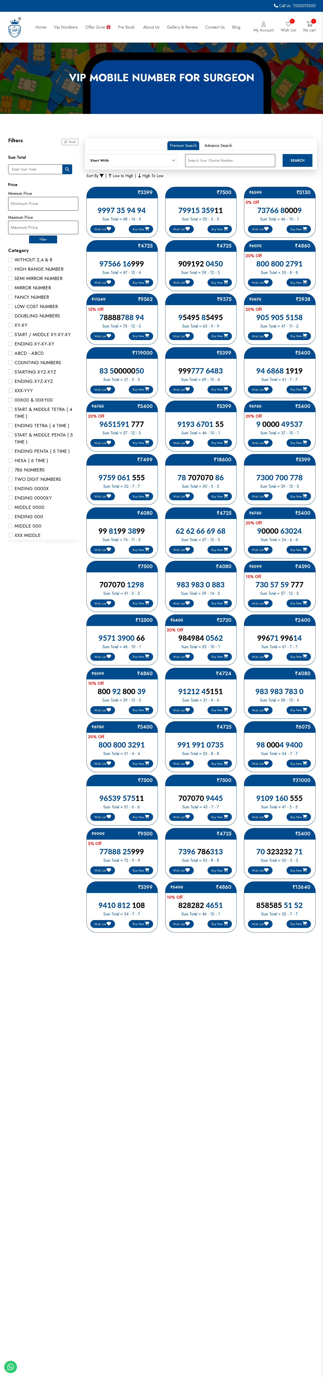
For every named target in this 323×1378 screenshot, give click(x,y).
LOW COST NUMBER (36, 306)
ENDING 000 (29, 516)
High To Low (150, 176)
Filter (43, 239)
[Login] (264, 27)
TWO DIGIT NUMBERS (38, 479)
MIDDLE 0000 (29, 507)
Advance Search (218, 145)
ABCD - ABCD (29, 353)
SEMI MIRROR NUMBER (39, 278)
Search (298, 160)
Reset (70, 142)
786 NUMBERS (30, 470)
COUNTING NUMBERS (38, 362)
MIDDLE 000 (28, 526)
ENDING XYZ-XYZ (34, 381)
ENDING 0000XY (33, 498)
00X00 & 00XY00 (34, 400)
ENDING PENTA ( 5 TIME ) (42, 451)
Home (40, 27)
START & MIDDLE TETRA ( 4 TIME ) (43, 413)
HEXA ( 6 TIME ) (31, 460)
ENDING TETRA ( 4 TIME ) (42, 425)
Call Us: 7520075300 (295, 6)
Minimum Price (20, 194)
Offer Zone (98, 27)
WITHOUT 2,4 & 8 (33, 259)
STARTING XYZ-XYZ (35, 372)
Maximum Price (20, 217)
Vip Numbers (66, 27)
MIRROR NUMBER (33, 287)
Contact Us (215, 27)
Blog (236, 27)
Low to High (121, 176)
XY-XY (21, 325)
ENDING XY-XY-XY (34, 344)
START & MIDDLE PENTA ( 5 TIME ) (44, 438)
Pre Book (127, 27)
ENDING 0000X (32, 488)
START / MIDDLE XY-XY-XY (43, 334)
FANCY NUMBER (32, 297)
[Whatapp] (10, 1367)
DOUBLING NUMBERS (37, 316)
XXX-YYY (24, 390)
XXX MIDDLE (28, 535)
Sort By (95, 176)
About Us (151, 27)
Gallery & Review (182, 27)
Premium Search (183, 145)
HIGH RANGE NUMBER (39, 269)
